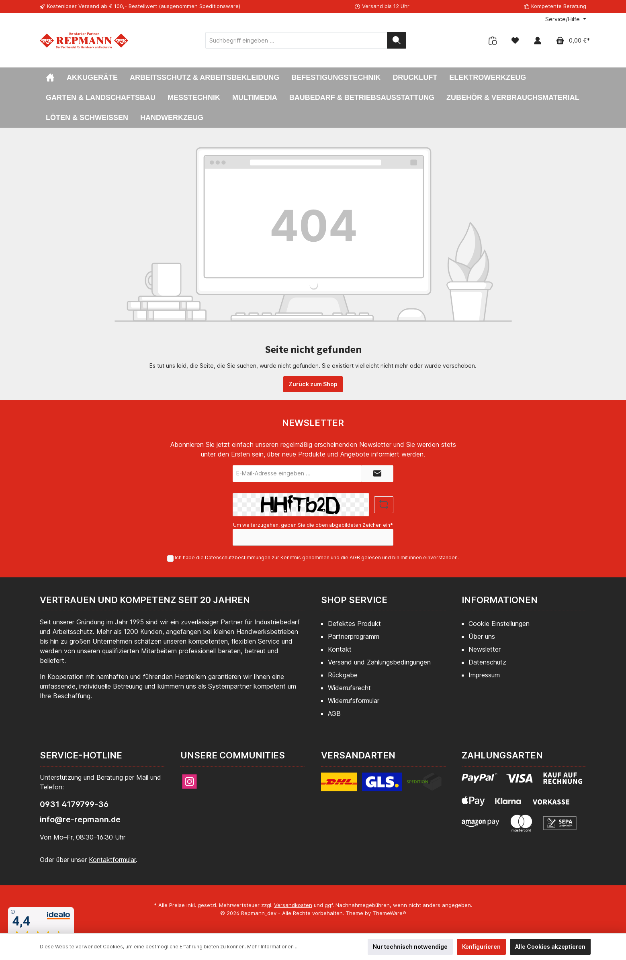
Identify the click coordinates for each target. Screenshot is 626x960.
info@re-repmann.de (80, 819)
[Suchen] (396, 40)
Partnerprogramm (353, 636)
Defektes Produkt (354, 624)
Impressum (484, 675)
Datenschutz (487, 662)
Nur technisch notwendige (410, 946)
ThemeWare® (389, 913)
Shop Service (354, 600)
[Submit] (377, 473)
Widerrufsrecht (349, 688)
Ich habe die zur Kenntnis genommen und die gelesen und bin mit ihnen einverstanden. (317, 557)
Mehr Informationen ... (273, 947)
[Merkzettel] (515, 40)
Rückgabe (343, 675)
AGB (355, 557)
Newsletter (484, 649)
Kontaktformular (112, 860)
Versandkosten (293, 905)
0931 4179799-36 (74, 804)
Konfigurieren (481, 946)
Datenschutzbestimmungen (237, 557)
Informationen (500, 600)
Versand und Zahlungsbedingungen (379, 662)
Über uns (481, 636)
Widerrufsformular (353, 701)
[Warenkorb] (570, 40)
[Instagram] (189, 781)
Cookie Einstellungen (499, 624)
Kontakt (340, 649)
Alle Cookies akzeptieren (550, 946)
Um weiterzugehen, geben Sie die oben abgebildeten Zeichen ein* (313, 525)
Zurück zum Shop (313, 384)
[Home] (50, 77)
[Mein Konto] (537, 40)
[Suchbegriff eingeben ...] (296, 40)
